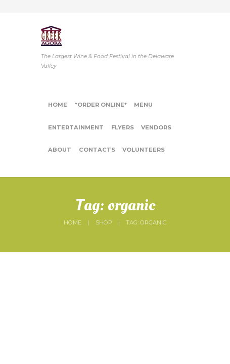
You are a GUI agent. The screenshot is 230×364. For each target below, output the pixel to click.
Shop (104, 222)
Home (72, 222)
